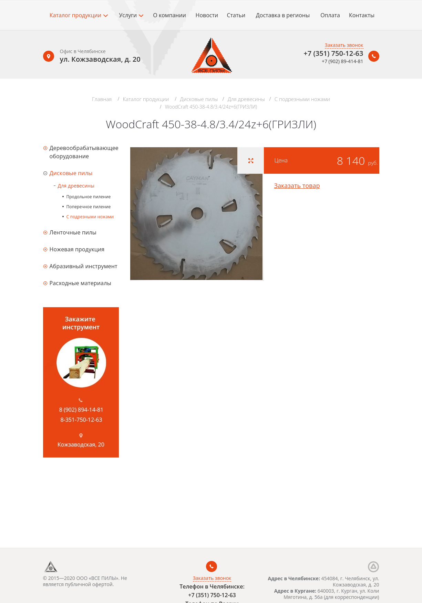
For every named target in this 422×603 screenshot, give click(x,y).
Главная (102, 99)
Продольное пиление (88, 197)
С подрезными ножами (302, 99)
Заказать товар (297, 185)
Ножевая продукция (77, 249)
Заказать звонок (344, 45)
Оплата (330, 15)
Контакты (361, 15)
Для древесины (246, 99)
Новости (207, 15)
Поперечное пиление (88, 207)
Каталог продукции (79, 15)
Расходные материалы (80, 283)
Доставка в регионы (283, 15)
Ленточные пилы (73, 232)
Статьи (236, 15)
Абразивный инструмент (83, 266)
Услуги (131, 15)
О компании (169, 15)
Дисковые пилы (199, 99)
